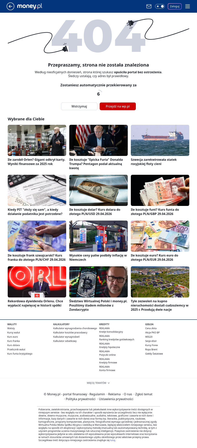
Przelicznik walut (16, 349)
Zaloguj (174, 6)
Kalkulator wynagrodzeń (66, 336)
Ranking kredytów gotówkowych (116, 339)
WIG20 (149, 336)
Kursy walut (13, 332)
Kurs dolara (13, 345)
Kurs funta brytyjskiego (19, 353)
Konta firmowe (107, 370)
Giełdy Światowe (154, 353)
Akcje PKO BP (152, 332)
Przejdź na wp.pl (118, 106)
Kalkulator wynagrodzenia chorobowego (75, 328)
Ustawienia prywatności (115, 399)
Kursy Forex (151, 345)
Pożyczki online (107, 354)
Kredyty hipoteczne (109, 347)
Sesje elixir (151, 341)
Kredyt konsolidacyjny (111, 331)
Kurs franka (13, 341)
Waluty (11, 328)
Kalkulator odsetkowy (65, 341)
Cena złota (151, 328)
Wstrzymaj (79, 106)
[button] (187, 6)
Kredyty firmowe (108, 362)
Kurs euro (12, 336)
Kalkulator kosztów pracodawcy (70, 332)
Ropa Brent (151, 349)
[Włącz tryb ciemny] (160, 6)
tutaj (112, 440)
